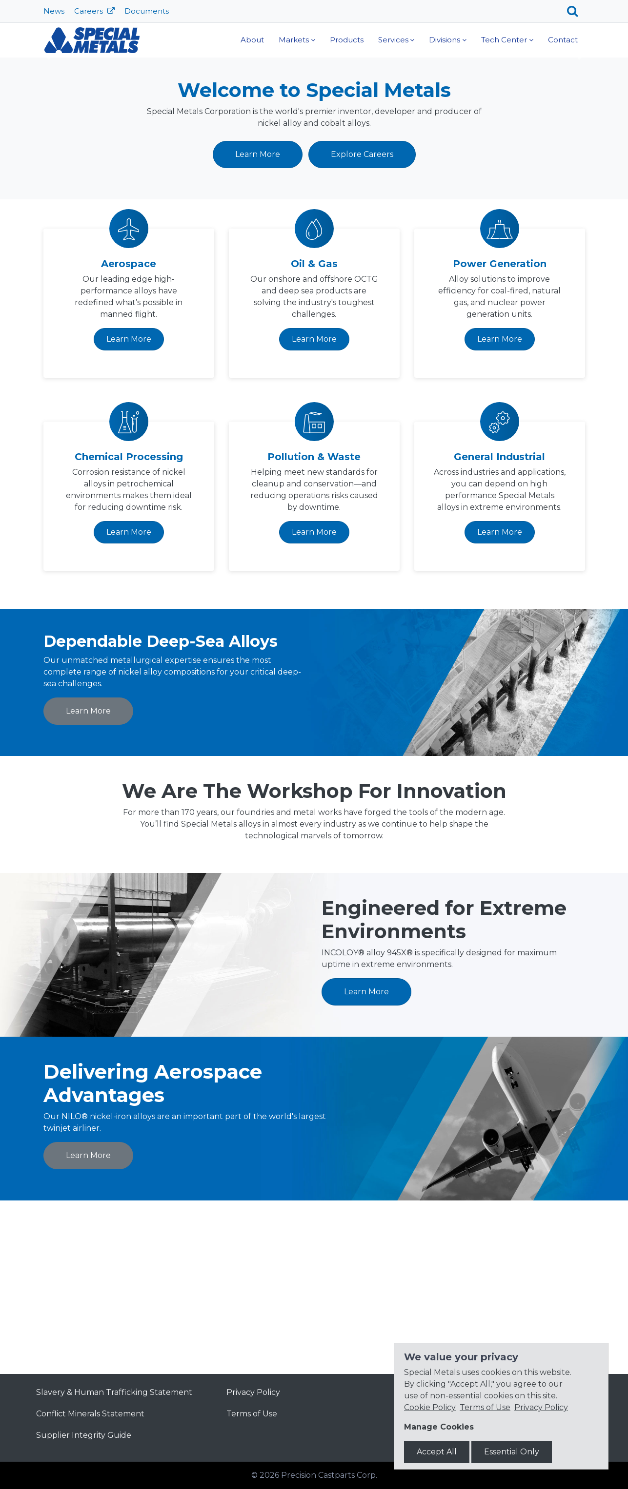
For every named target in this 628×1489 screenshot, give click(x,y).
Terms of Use (251, 1413)
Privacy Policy (253, 1392)
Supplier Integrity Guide (83, 1435)
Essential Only (511, 1451)
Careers (89, 11)
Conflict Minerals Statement (90, 1413)
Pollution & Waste (314, 630)
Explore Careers (362, 327)
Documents (146, 11)
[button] (47, 141)
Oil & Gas (314, 437)
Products (347, 39)
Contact (563, 39)
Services (393, 39)
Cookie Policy (430, 1407)
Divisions (444, 39)
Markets (294, 39)
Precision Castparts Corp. (329, 1475)
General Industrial (499, 630)
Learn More (175, 180)
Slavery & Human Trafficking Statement (114, 1392)
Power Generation (500, 437)
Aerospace (128, 437)
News (53, 11)
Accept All (437, 1451)
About (252, 39)
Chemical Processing (129, 630)
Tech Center (504, 39)
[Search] (576, 11)
